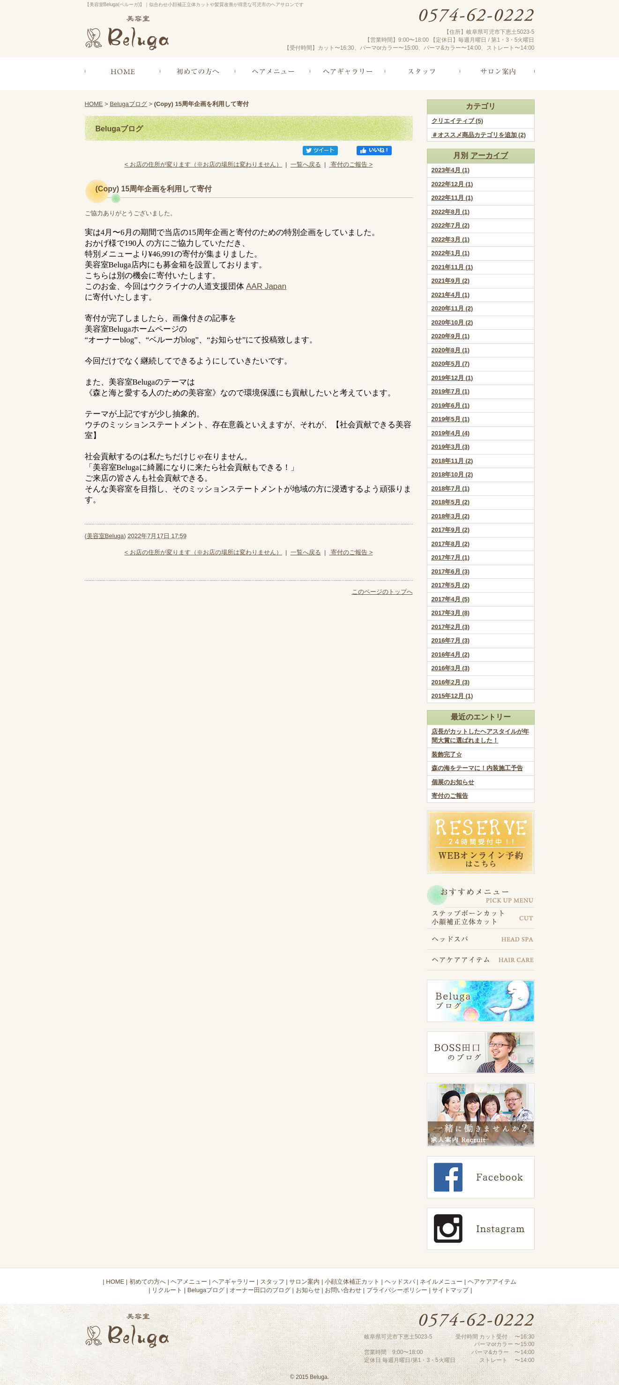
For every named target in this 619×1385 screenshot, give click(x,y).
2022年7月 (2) (451, 225)
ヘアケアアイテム (492, 1281)
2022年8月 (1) (451, 211)
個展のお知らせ (453, 782)
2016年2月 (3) (451, 682)
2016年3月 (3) (451, 668)
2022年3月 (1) (451, 239)
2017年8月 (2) (451, 543)
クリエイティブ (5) (458, 120)
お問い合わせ (343, 1290)
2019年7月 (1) (451, 391)
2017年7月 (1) (451, 557)
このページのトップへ (382, 591)
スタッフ (272, 1281)
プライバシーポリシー (396, 1290)
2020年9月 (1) (451, 336)
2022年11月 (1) (452, 197)
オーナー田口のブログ (260, 1290)
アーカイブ (489, 155)
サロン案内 (304, 1281)
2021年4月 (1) (451, 294)
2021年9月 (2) (451, 280)
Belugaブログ (128, 103)
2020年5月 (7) (451, 363)
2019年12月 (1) (452, 377)
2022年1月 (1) (451, 253)
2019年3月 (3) (451, 446)
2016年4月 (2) (451, 654)
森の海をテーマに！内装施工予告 (477, 768)
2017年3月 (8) (451, 612)
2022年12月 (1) (452, 184)
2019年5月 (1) (451, 419)
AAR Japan (266, 286)
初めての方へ (147, 1281)
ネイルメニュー (441, 1281)
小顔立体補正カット (352, 1281)
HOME (94, 103)
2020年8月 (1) (451, 350)
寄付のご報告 (450, 795)
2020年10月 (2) (452, 322)
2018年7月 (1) (451, 488)
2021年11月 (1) (452, 267)
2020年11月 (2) (452, 308)
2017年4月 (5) (451, 599)
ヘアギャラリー (233, 1281)
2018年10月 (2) (452, 474)
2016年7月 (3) (451, 640)
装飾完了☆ (447, 754)
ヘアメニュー (189, 1281)
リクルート (167, 1290)
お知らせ (308, 1290)
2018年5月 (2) (451, 502)
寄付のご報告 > (351, 164)
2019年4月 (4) (451, 433)
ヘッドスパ (400, 1281)
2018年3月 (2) (451, 516)
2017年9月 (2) (451, 529)
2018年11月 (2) (452, 460)
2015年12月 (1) (452, 695)
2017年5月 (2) (451, 585)
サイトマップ (450, 1290)
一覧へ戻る (306, 164)
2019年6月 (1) (451, 405)
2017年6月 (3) (451, 571)
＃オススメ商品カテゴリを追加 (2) (479, 134)
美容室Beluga (105, 535)
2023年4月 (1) (451, 170)
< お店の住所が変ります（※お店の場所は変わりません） (203, 164)
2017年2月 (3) (451, 626)
